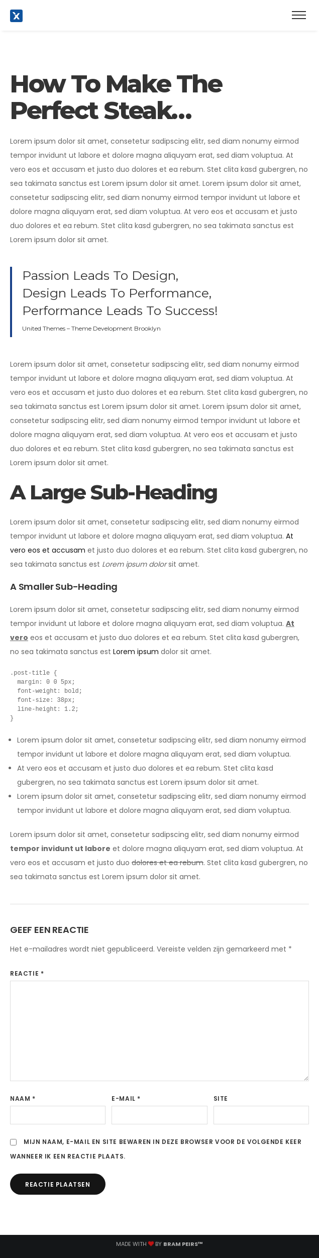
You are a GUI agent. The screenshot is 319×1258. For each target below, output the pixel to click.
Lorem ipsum (136, 652)
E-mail (126, 1098)
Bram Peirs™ (183, 1244)
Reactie (27, 973)
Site (221, 1098)
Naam (23, 1098)
